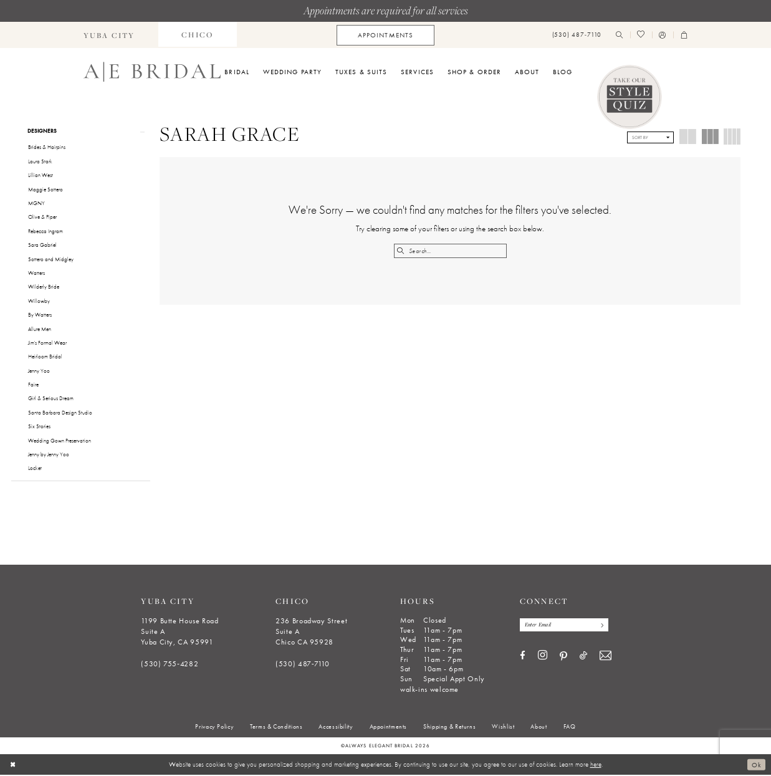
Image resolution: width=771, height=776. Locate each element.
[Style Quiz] (629, 97)
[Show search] (619, 35)
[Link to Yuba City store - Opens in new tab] (109, 34)
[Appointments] (385, 35)
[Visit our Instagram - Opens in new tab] (542, 657)
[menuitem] (109, 34)
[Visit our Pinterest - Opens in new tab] (563, 658)
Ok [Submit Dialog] (756, 765)
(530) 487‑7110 (302, 665)
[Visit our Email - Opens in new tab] (605, 658)
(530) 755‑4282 (169, 665)
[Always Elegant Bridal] (152, 72)
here (595, 765)
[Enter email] (566, 626)
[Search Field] (450, 251)
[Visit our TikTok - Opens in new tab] (583, 657)
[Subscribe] (603, 626)
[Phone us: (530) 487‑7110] (576, 35)
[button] (662, 35)
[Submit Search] (401, 251)
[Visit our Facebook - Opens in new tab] (522, 657)
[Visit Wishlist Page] (641, 35)
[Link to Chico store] (197, 35)
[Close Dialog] (13, 765)
